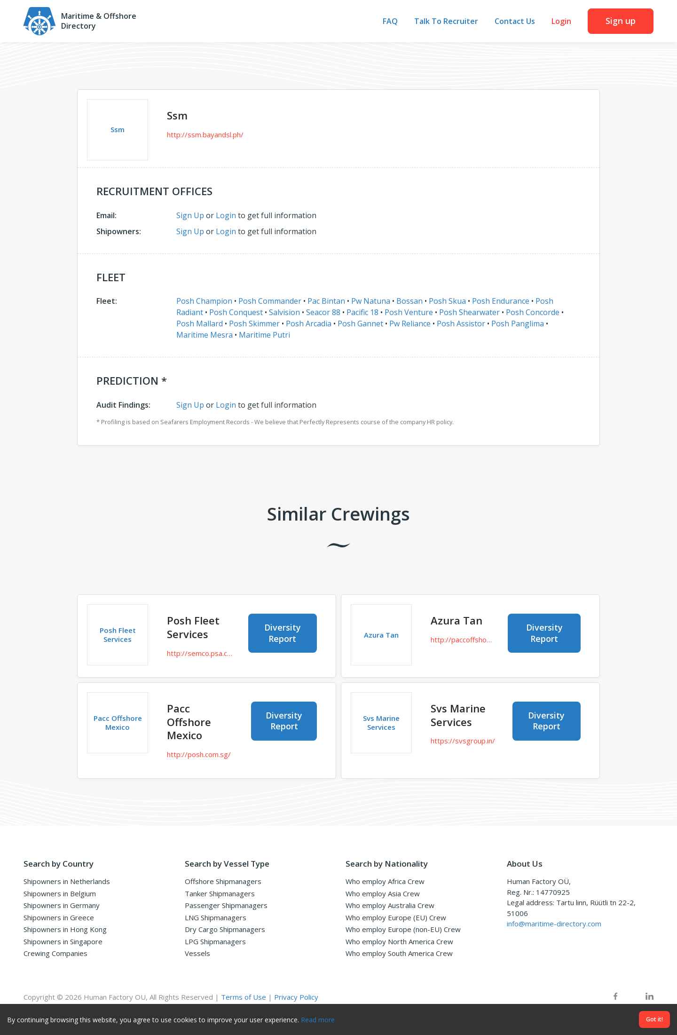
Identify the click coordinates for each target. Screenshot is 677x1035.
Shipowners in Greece (59, 917)
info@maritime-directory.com (554, 923)
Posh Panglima (517, 323)
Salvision (284, 312)
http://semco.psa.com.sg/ (200, 653)
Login (561, 21)
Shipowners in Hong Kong (65, 929)
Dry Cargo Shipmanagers (225, 929)
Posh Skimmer (254, 323)
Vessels (197, 953)
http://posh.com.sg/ (199, 754)
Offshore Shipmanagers (223, 881)
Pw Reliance (410, 323)
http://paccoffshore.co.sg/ (462, 639)
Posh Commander (269, 301)
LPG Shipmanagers (215, 941)
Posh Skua (447, 301)
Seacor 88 (323, 312)
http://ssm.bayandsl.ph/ (205, 134)
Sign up (621, 20)
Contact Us (515, 21)
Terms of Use (243, 997)
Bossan (409, 301)
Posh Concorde (532, 312)
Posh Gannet (360, 323)
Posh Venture (409, 312)
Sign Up (190, 215)
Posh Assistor (461, 323)
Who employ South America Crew (399, 953)
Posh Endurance (500, 301)
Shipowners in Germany (62, 905)
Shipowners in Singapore (63, 941)
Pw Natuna (370, 301)
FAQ (390, 21)
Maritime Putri (264, 335)
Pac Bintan (326, 301)
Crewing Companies (55, 953)
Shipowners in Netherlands (67, 881)
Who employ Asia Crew (383, 893)
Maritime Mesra (204, 335)
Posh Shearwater (469, 312)
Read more (318, 1019)
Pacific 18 (362, 312)
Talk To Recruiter (446, 21)
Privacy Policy (296, 997)
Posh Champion (204, 301)
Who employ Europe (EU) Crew (396, 917)
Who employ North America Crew (399, 941)
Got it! (654, 1019)
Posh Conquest (236, 312)
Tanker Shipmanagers (220, 893)
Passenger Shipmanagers (226, 905)
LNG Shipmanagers (215, 917)
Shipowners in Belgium (60, 893)
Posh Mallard (199, 323)
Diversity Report (282, 633)
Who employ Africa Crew (385, 881)
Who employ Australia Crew (390, 905)
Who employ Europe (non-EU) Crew (403, 929)
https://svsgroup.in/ (463, 740)
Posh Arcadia (308, 323)
